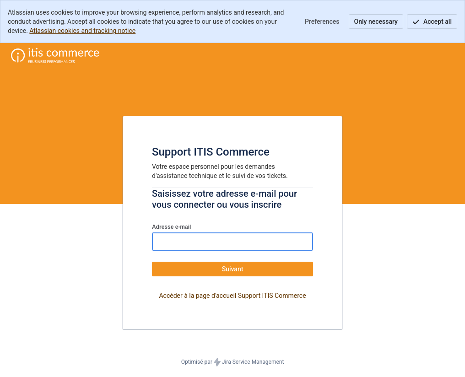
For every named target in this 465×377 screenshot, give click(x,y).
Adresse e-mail (171, 227)
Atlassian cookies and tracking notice (82, 30)
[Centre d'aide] (55, 56)
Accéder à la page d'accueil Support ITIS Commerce (232, 295)
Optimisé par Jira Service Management (232, 362)
